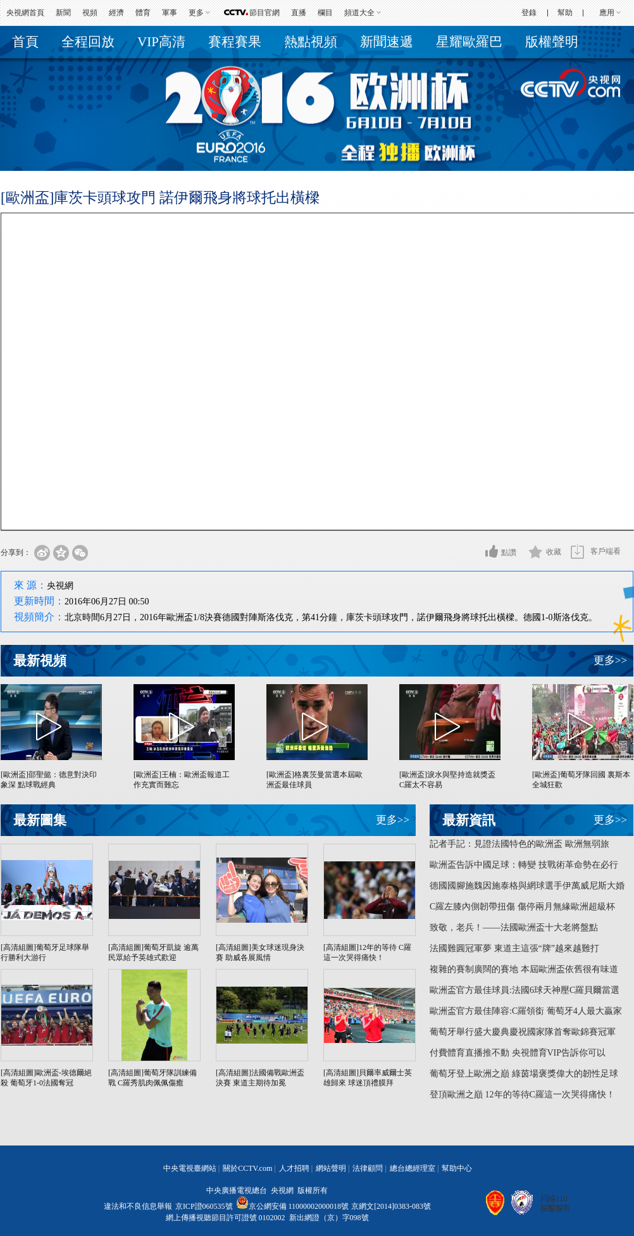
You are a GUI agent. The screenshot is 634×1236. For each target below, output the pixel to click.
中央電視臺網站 (189, 1168)
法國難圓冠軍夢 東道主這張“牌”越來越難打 (514, 948)
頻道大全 (359, 12)
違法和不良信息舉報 (138, 1206)
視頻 (89, 12)
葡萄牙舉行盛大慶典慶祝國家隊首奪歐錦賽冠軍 (523, 1032)
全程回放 (88, 41)
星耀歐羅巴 (469, 41)
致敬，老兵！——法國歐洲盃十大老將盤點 (514, 927)
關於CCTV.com (247, 1168)
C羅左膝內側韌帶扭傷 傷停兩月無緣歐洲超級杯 (522, 906)
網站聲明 (331, 1168)
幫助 (565, 12)
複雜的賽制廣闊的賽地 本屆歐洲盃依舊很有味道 (524, 969)
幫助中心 (457, 1168)
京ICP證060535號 (204, 1206)
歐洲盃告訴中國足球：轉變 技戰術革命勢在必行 (524, 865)
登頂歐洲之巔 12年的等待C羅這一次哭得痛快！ (522, 1094)
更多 (196, 12)
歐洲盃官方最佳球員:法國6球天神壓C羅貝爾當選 (524, 990)
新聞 (63, 12)
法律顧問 (367, 1168)
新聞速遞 (386, 41)
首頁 (25, 41)
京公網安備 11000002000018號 (292, 1206)
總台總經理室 (412, 1168)
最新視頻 (39, 660)
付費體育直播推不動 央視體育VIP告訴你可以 (518, 1053)
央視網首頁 (25, 12)
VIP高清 (161, 41)
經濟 (116, 12)
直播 (298, 12)
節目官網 (264, 12)
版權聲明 (551, 41)
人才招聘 (294, 1168)
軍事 (169, 12)
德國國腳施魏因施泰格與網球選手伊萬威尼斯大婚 (527, 885)
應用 (606, 12)
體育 (143, 12)
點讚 (508, 552)
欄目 (325, 12)
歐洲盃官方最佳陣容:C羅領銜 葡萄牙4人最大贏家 (526, 1011)
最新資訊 (468, 820)
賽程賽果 (234, 41)
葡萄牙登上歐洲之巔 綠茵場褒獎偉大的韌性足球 (524, 1073)
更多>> (610, 660)
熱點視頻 (310, 41)
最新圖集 (39, 820)
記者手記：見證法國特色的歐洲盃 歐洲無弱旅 (519, 844)
